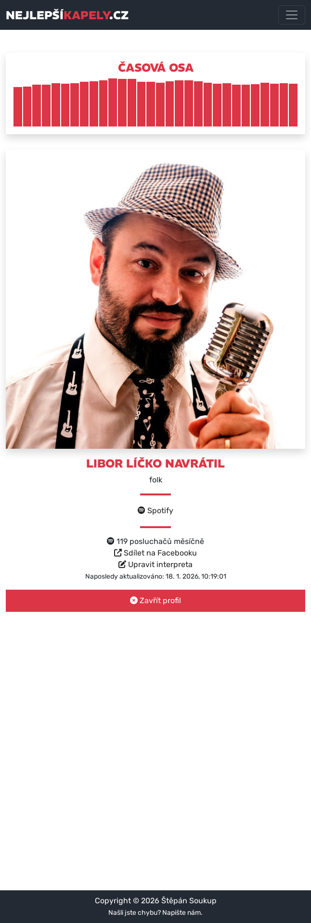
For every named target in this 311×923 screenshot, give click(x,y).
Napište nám (181, 913)
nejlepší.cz (67, 15)
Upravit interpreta (155, 564)
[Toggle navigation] (291, 15)
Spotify (155, 510)
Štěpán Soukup (189, 900)
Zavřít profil (155, 600)
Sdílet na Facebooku (155, 552)
